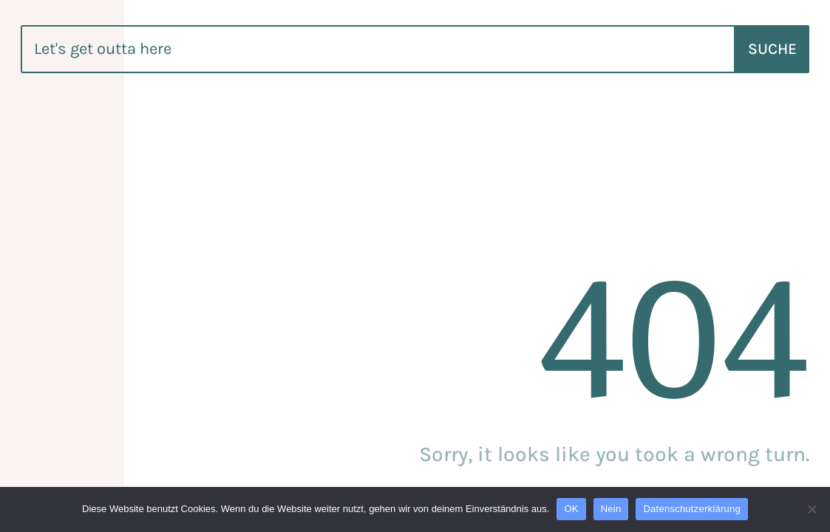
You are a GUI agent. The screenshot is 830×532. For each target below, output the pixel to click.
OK (571, 508)
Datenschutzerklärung (691, 508)
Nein (611, 508)
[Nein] (811, 509)
